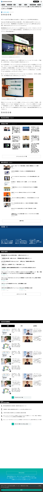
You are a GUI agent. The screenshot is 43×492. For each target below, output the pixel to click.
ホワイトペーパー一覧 (21, 306)
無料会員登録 (36, 1)
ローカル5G (9, 4)
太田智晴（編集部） (6, 12)
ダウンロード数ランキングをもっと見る (21, 436)
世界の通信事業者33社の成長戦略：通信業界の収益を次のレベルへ (15, 418)
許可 (21, 489)
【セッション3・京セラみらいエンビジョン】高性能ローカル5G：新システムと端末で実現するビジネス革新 (22, 432)
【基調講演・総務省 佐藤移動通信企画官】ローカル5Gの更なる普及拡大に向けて (17, 421)
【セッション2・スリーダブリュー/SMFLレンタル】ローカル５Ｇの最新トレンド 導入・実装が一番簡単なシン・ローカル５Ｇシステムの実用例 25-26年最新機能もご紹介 (22, 429)
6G (20, 4)
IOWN (3, 4)
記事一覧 (21, 233)
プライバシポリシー (33, 485)
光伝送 (39, 4)
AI (14, 4)
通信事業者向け (33, 4)
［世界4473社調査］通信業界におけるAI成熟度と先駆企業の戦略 (14, 425)
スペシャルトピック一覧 (21, 156)
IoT (25, 4)
